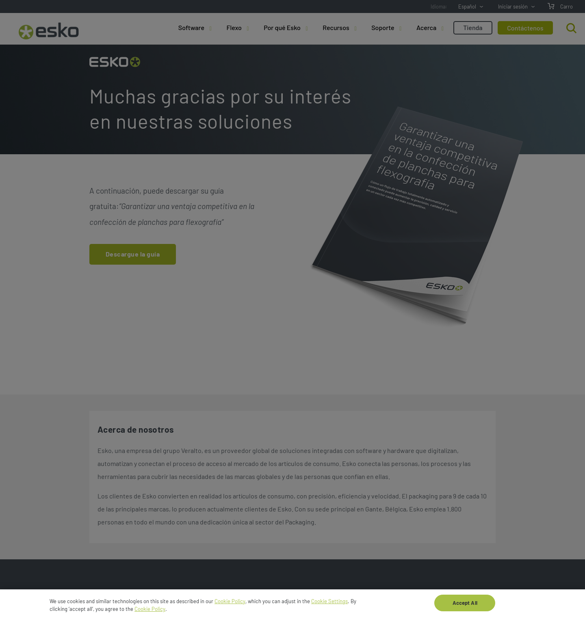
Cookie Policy (229, 603)
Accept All (465, 605)
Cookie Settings (329, 603)
